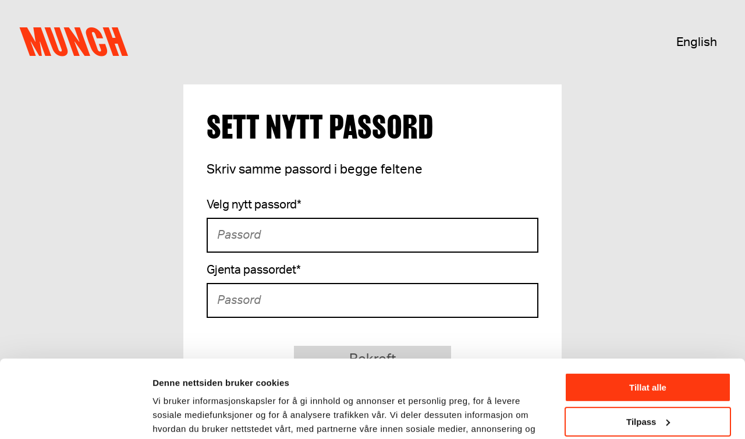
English (696, 42)
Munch (79, 42)
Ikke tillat (647, 383)
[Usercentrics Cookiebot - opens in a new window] (75, 416)
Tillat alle (647, 315)
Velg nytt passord (254, 205)
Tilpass (648, 348)
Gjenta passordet (254, 270)
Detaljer (168, 415)
